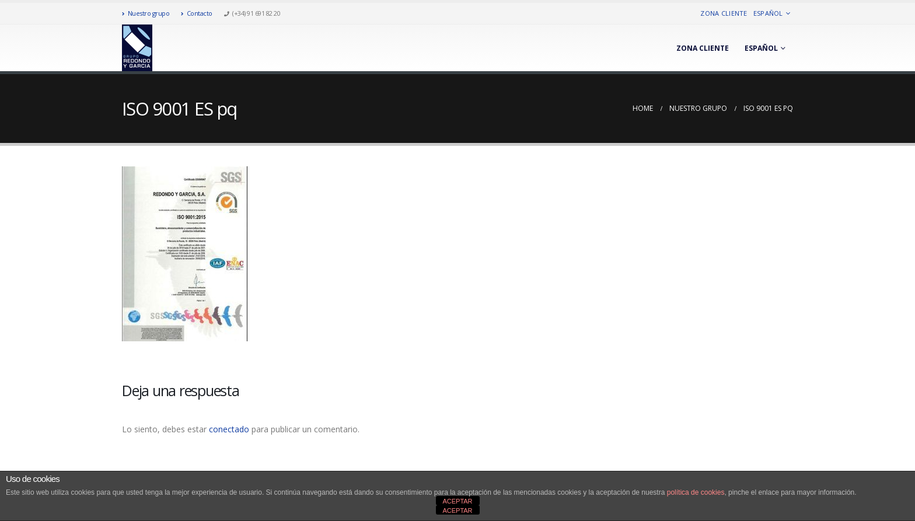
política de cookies (696, 492)
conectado (229, 429)
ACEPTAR (457, 501)
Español (768, 13)
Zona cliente (723, 13)
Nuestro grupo (145, 13)
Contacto (196, 13)
